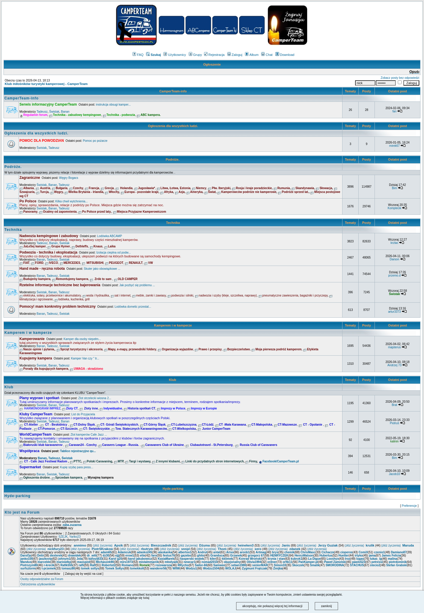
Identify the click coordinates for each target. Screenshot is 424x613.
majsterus (394, 347)
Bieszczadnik (161, 545)
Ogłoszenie (212, 64)
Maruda (408, 545)
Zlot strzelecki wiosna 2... (94, 398)
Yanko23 (75, 536)
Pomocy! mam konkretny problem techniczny (57, 306)
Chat (266, 54)
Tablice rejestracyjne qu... (78, 451)
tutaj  (147, 597)
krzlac (394, 242)
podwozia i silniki (182, 295)
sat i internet (122, 295)
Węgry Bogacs (68, 177)
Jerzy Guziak (328, 545)
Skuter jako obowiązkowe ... (102, 268)
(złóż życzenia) (102, 545)
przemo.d (394, 275)
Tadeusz (42, 111)
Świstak (54, 111)
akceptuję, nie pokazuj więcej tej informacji (272, 606)
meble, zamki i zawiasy (151, 295)
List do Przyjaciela (83, 414)
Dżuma (204, 545)
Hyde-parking (173, 488)
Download (284, 54)
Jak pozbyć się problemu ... (137, 285)
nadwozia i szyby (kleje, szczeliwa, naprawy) (228, 295)
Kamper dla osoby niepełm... (82, 339)
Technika (173, 222)
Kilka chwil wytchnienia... (71, 201)
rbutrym (147, 549)
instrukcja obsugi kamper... (113, 104)
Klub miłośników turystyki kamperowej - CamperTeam (46, 84)
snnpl (185, 549)
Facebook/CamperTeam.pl (280, 461)
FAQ (137, 54)
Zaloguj (234, 54)
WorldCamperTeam (35, 434)
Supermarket (30, 467)
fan (394, 111)
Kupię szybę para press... (76, 467)
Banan (65, 111)
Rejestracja (214, 54)
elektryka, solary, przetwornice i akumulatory (52, 295)
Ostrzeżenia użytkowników (37, 584)
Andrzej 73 (394, 365)
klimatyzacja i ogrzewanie (36, 299)
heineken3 (246, 545)
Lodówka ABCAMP (109, 236)
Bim (394, 188)
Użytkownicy (174, 54)
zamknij (326, 606)
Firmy (253, 461)
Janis (286, 545)
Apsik (118, 545)
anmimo (80, 545)
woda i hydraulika (97, 295)
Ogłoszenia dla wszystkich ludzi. (173, 126)
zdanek (294, 549)
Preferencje (409, 505)
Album (252, 54)
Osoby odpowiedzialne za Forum (41, 579)
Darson (394, 259)
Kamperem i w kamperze (173, 325)
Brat (394, 405)
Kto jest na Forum (22, 512)
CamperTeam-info (173, 91)
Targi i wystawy (139, 461)
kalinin (394, 441)
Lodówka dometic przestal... (133, 306)
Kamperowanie (31, 339)
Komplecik (394, 208)
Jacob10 (394, 474)
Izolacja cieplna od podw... (113, 252)
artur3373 (394, 311)
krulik (370, 545)
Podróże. (173, 159)
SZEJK (62, 536)
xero (258, 549)
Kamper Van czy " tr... (85, 358)
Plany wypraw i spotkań (39, 398)
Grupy (195, 54)
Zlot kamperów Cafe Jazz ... (88, 434)
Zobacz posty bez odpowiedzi (400, 77)
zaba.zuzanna (71, 525)
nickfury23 (55, 549)
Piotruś (394, 423)
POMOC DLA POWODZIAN (41, 141)
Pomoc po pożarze (95, 140)
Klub (173, 380)
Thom (222, 549)
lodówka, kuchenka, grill (74, 299)
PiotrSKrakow (102, 549)
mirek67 (394, 145)
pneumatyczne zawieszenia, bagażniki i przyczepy (295, 295)
